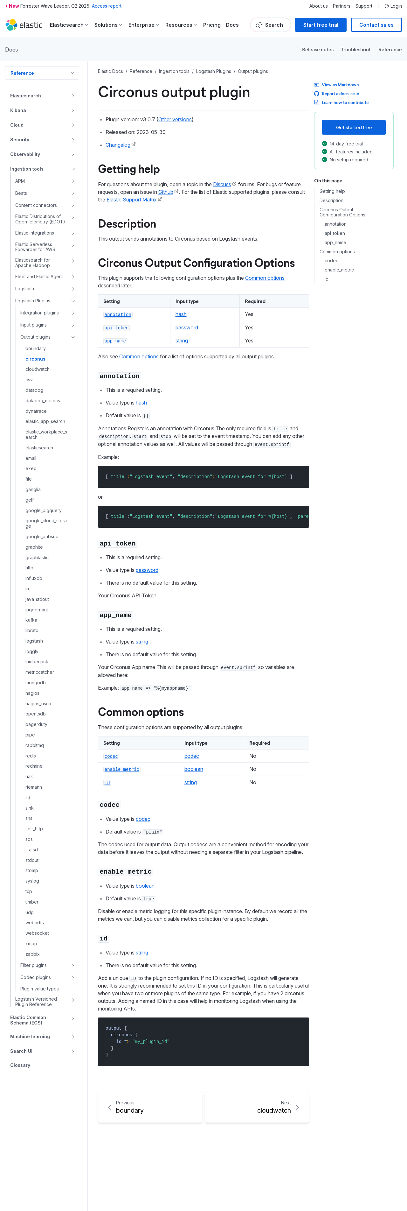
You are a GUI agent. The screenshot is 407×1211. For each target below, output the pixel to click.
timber (31, 902)
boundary (35, 348)
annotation (336, 224)
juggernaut (36, 609)
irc (28, 588)
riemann (33, 787)
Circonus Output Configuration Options (342, 212)
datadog (34, 390)
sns (28, 818)
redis (30, 755)
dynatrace (36, 411)
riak (29, 776)
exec (30, 468)
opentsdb (35, 713)
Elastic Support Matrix (132, 199)
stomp (31, 870)
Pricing (212, 25)
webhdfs (34, 922)
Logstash (24, 288)
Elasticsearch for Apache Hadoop (32, 262)
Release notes (318, 49)
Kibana (18, 110)
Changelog (118, 145)
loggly (31, 651)
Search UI (21, 1051)
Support (363, 6)
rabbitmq (34, 745)
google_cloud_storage (46, 523)
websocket (37, 933)
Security (19, 139)
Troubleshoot (356, 49)
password (187, 327)
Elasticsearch (25, 95)
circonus (35, 359)
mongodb (35, 682)
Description (331, 200)
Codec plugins (35, 977)
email (30, 458)
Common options (337, 251)
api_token (335, 233)
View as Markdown (336, 84)
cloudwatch (37, 369)
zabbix (32, 954)
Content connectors (36, 205)
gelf (29, 500)
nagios (32, 693)
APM (20, 181)
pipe (30, 734)
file (28, 479)
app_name (335, 242)
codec (331, 260)
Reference (390, 49)
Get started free (354, 127)
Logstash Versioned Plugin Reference (36, 1001)
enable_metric (339, 269)
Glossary (20, 1065)
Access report (106, 6)
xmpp (31, 943)
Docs (232, 25)
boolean (193, 769)
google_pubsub (42, 536)
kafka (31, 620)
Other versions (175, 119)
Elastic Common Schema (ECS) (28, 1020)
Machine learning (30, 1036)
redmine (34, 766)
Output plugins (35, 337)
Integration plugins (39, 312)
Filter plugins (33, 965)
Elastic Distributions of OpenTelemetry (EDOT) (40, 219)
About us (318, 6)
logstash (34, 641)
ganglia (33, 489)
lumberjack (36, 661)
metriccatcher (39, 672)
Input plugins (33, 324)
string (182, 340)
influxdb (33, 578)
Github (165, 192)
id (326, 279)
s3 (27, 797)
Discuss (222, 184)
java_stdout (37, 599)
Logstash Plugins (32, 300)
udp (29, 912)
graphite (34, 547)
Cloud (17, 125)
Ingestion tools (27, 169)
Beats (21, 193)
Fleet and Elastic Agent (39, 276)
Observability (25, 154)
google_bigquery (43, 510)
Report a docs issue (336, 93)
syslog (32, 881)
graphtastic (37, 557)
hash (181, 314)
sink (29, 808)
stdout (31, 860)
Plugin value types (39, 988)
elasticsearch (39, 447)
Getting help (332, 191)
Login (393, 6)
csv (29, 379)
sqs (29, 839)
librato (31, 630)
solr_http (34, 828)
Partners (341, 6)
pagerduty (36, 724)
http (29, 567)
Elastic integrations (34, 233)
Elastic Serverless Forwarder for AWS (35, 247)
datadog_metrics (42, 400)
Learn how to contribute (341, 102)
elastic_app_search (45, 421)
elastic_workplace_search (46, 434)
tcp (28, 891)
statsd (31, 849)
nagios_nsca (38, 703)
